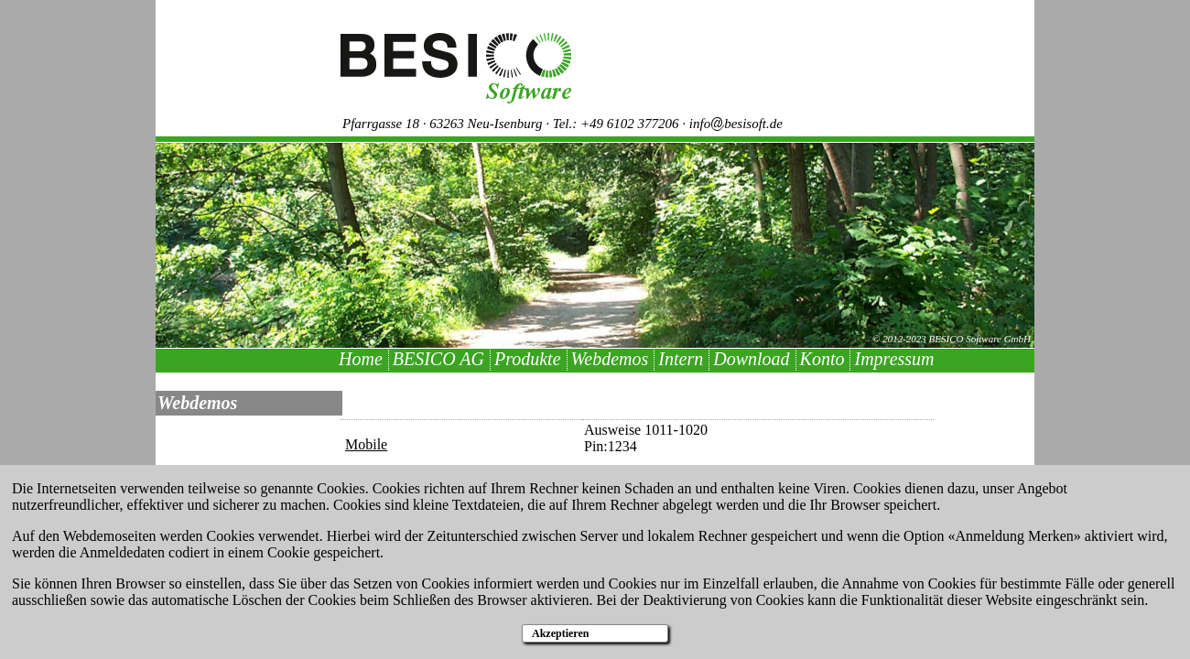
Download (751, 359)
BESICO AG (438, 359)
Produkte (527, 359)
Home (361, 359)
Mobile (366, 444)
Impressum (894, 359)
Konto (822, 359)
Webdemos (610, 359)
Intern (680, 359)
